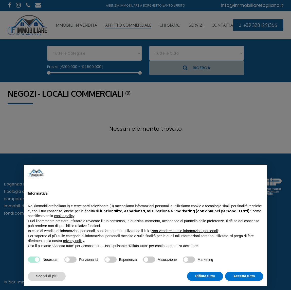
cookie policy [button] (64, 216)
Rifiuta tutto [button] (205, 276)
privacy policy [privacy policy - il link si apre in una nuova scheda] (73, 241)
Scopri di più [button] (47, 276)
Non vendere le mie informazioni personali (184, 231)
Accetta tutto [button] (244, 276)
